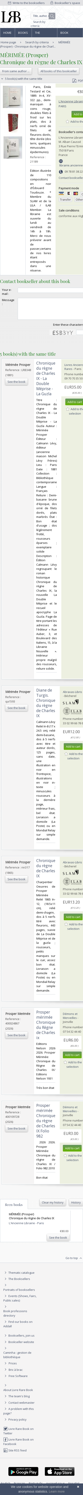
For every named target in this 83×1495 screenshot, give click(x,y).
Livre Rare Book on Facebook (18, 1445)
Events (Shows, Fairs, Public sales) (20, 1302)
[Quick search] (43, 16)
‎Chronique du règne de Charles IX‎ (45, 872)
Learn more (57, 1491)
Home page (7, 34)
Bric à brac (16, 1374)
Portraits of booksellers (19, 1294)
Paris (62, 106)
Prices (13, 1367)
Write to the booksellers (26, 3)
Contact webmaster (19, 1406)
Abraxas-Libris (72, 696)
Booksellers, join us (19, 1339)
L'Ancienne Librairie (22, 1227)
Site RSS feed (15, 1454)
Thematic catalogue (19, 1276)
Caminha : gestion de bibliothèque (17, 1359)
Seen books (14, 1208)
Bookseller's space (65, 3)
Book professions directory (69, 34)
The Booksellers (44, 34)
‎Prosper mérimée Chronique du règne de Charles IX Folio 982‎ (45, 1125)
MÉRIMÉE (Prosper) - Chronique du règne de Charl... (35, 44)
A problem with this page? (18, 1415)
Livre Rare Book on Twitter (18, 1435)
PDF (77, 81)
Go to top (74, 1262)
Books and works (23, 34)
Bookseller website (18, 1346)
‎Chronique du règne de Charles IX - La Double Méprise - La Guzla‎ (45, 382)
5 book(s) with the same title (21, 79)
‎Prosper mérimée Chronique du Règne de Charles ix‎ (45, 1029)
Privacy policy (15, 1423)
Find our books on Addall (18, 1327)
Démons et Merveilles (70, 1020)
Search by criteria (38, 24)
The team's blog (16, 1400)
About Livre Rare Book (18, 1394)
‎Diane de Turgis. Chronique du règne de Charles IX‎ (45, 707)
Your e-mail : (7, 292)
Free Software (18, 1380)
